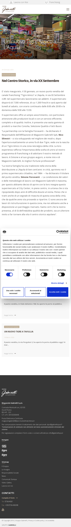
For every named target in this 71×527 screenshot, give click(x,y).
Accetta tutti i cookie (57, 292)
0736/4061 (9, 501)
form (25, 433)
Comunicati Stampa (9, 75)
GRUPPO (5, 525)
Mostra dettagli (57, 283)
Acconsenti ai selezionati (35, 292)
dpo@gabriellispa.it (54, 424)
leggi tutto (10, 315)
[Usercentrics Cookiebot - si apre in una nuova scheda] (58, 232)
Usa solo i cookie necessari (13, 292)
